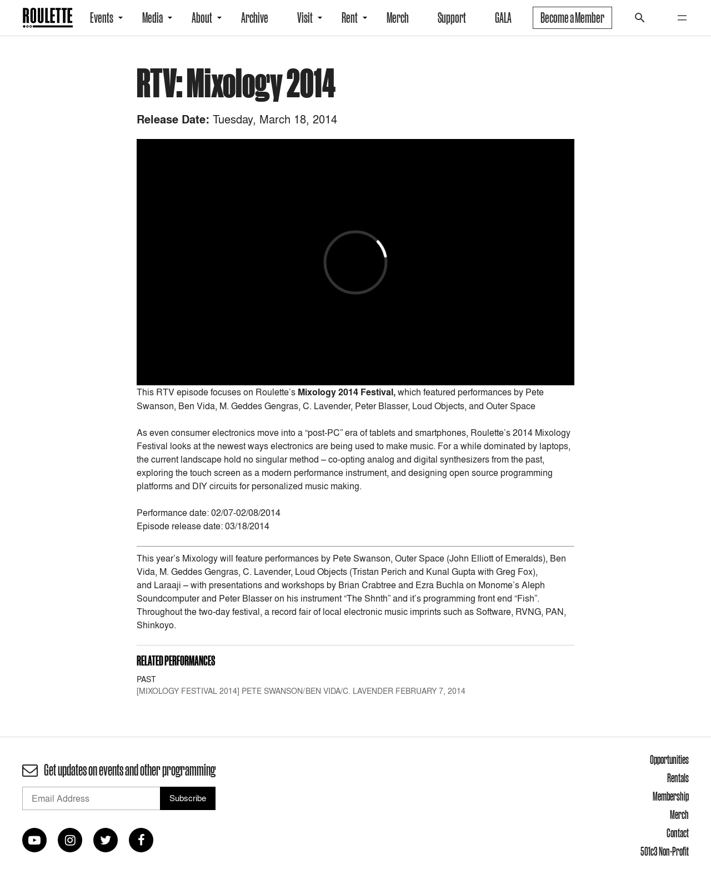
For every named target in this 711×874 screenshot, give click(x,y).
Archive (254, 17)
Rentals (678, 778)
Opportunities (669, 759)
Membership (671, 796)
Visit (305, 17)
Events (101, 17)
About (202, 17)
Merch (398, 17)
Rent (350, 17)
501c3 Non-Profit (664, 851)
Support (452, 17)
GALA (503, 17)
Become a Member (572, 17)
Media (152, 17)
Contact (678, 833)
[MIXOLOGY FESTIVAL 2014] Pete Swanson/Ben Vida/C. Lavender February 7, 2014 (301, 691)
